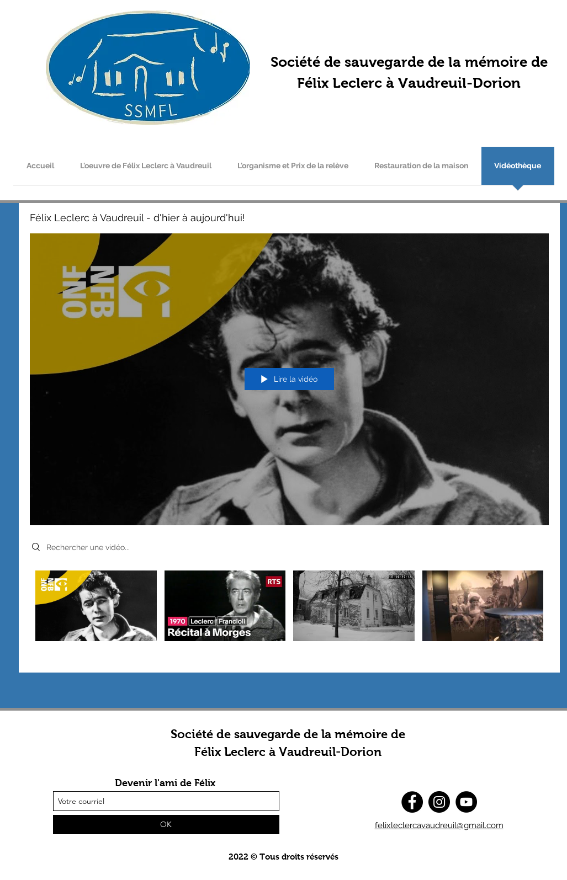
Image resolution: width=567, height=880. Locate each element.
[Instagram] (439, 802)
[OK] (166, 824)
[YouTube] (466, 802)
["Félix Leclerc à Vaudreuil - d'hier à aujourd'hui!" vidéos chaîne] (289, 613)
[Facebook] (412, 802)
